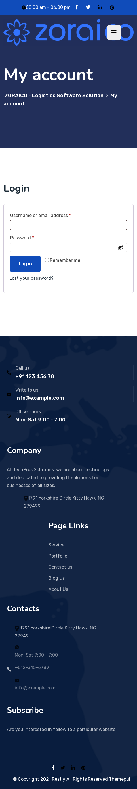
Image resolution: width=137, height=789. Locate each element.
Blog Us (57, 578)
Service (56, 545)
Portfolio (58, 556)
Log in (25, 263)
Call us (22, 368)
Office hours (28, 411)
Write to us (26, 390)
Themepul (119, 779)
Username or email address (50, 214)
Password (31, 237)
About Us (58, 589)
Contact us (60, 567)
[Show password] (120, 248)
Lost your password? (31, 278)
